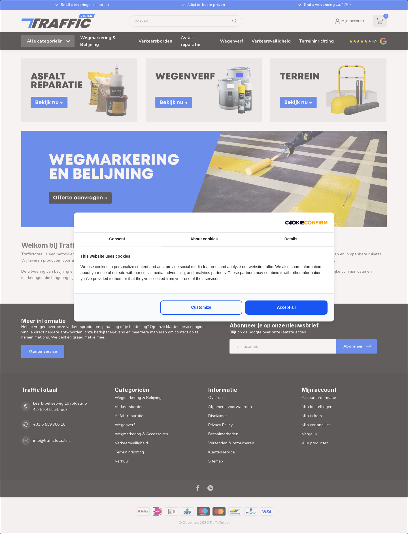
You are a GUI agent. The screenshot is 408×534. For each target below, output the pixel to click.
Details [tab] (291, 239)
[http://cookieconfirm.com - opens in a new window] (306, 222)
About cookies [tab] (204, 239)
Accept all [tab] (286, 307)
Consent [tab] (117, 239)
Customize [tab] (201, 307)
